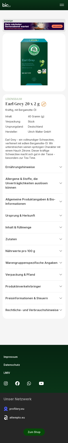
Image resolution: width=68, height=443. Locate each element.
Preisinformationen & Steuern (34, 298)
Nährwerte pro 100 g (34, 251)
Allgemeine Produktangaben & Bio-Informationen (34, 202)
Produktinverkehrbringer (34, 286)
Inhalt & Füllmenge (34, 227)
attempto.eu (14, 417)
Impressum (11, 356)
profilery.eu (14, 409)
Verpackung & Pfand (34, 274)
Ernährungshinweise (34, 167)
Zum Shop (34, 432)
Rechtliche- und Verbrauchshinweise (34, 310)
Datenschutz (12, 364)
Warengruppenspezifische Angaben (34, 263)
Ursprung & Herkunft (34, 215)
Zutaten (34, 239)
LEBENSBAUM (13, 98)
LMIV (7, 372)
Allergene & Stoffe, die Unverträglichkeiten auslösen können (34, 183)
